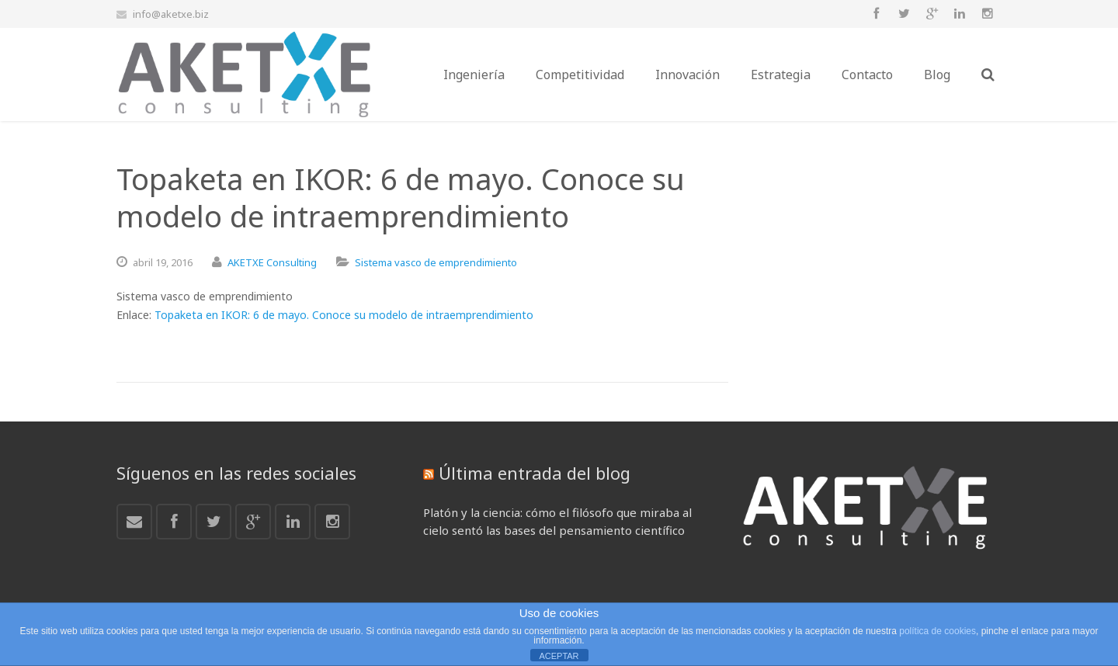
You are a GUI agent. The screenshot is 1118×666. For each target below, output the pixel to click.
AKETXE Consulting (272, 262)
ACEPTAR (558, 656)
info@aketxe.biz (171, 14)
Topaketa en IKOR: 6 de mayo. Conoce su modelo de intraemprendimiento (344, 314)
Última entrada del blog (534, 472)
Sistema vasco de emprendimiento (436, 262)
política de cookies (937, 631)
